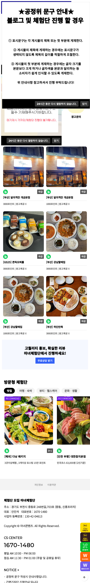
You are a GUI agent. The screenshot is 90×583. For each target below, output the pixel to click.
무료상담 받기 (45, 360)
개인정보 (38, 484)
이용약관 (51, 484)
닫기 (56, 140)
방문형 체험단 (15, 382)
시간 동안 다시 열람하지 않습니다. (28, 140)
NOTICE (11, 570)
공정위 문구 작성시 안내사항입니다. (26, 576)
